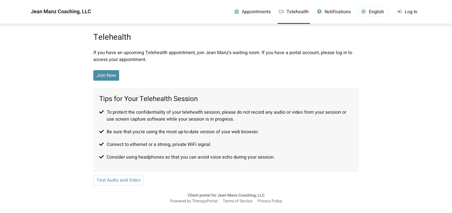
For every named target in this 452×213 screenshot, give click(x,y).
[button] (374, 12)
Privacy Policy (269, 201)
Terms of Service (237, 201)
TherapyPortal (205, 201)
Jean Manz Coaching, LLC (61, 11)
